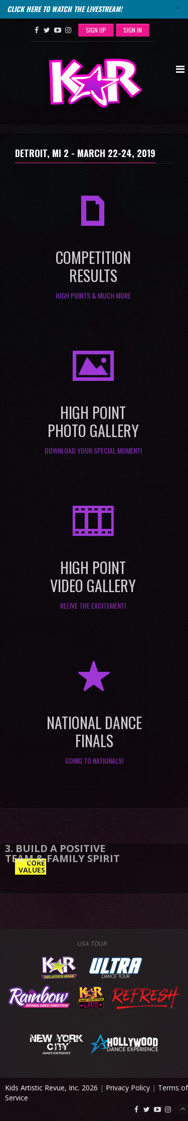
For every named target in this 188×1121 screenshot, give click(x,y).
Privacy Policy (128, 1087)
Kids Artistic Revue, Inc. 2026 (51, 1087)
